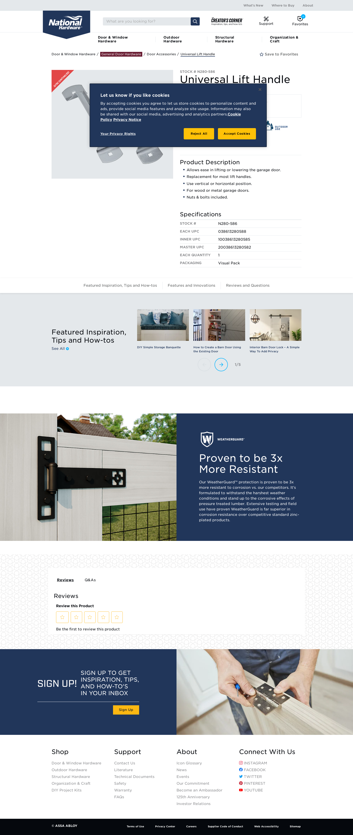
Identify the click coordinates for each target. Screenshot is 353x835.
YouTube (251, 790)
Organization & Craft (284, 39)
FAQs (119, 797)
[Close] (260, 89)
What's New (253, 5)
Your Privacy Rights (118, 134)
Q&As (90, 580)
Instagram (253, 763)
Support (127, 751)
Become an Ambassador (199, 790)
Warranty (123, 790)
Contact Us (124, 763)
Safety (120, 783)
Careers (191, 826)
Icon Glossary (189, 763)
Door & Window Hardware (113, 39)
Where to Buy (283, 5)
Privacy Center (165, 826)
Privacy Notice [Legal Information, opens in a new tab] (127, 120)
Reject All (199, 133)
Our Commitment (192, 783)
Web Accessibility (266, 826)
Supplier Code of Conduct (225, 826)
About (308, 5)
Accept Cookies (237, 133)
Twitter (250, 777)
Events (182, 777)
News (181, 770)
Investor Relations (193, 804)
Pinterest (252, 783)
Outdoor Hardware (172, 39)
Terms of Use (135, 826)
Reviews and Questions (247, 285)
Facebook (252, 770)
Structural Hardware (224, 39)
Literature (123, 770)
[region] (178, 115)
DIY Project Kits (66, 790)
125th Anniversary (193, 797)
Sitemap (295, 826)
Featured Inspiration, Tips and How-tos (120, 285)
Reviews (65, 580)
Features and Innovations (191, 285)
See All (60, 348)
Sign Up (126, 710)
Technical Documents (134, 777)
